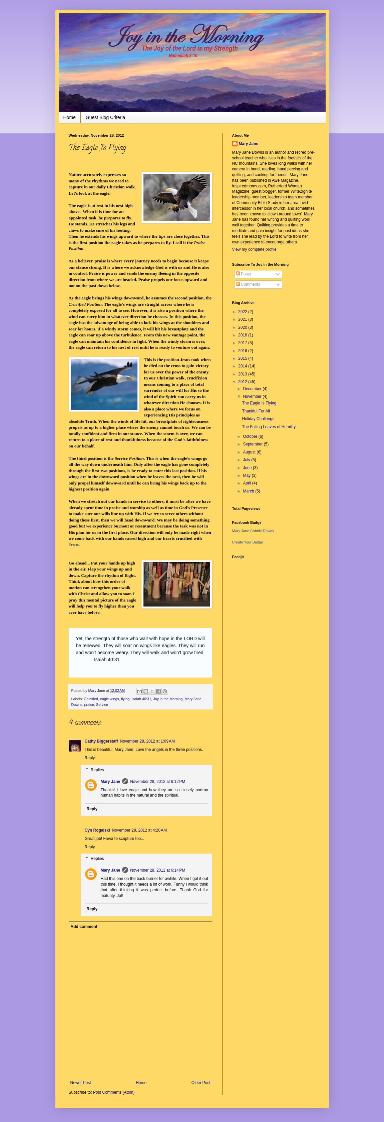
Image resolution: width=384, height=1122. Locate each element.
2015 (243, 358)
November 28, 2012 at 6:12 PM (157, 781)
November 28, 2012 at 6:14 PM (157, 870)
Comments (248, 284)
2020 (243, 327)
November (253, 396)
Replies (97, 770)
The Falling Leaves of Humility (269, 426)
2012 (243, 381)
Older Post (201, 1082)
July (247, 459)
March (249, 491)
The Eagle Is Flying (259, 403)
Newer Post (80, 1082)
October (250, 436)
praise (89, 705)
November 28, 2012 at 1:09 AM (147, 741)
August (250, 452)
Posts (243, 274)
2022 (243, 311)
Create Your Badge (247, 542)
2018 (243, 335)
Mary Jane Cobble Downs (253, 531)
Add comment (84, 926)
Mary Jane (110, 781)
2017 (243, 342)
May (247, 475)
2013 (243, 374)
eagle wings (109, 699)
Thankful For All (256, 411)
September (253, 444)
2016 (243, 350)
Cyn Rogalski (97, 830)
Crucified (91, 699)
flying (125, 699)
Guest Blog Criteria (105, 117)
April (247, 483)
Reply (90, 758)
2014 (243, 366)
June (248, 467)
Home (69, 117)
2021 (243, 319)
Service (102, 705)
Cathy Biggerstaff (101, 741)
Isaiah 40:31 (141, 699)
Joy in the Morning (80, 22)
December (253, 388)
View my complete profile (254, 249)
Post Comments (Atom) (114, 1092)
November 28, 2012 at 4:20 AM (139, 830)
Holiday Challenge (258, 418)
